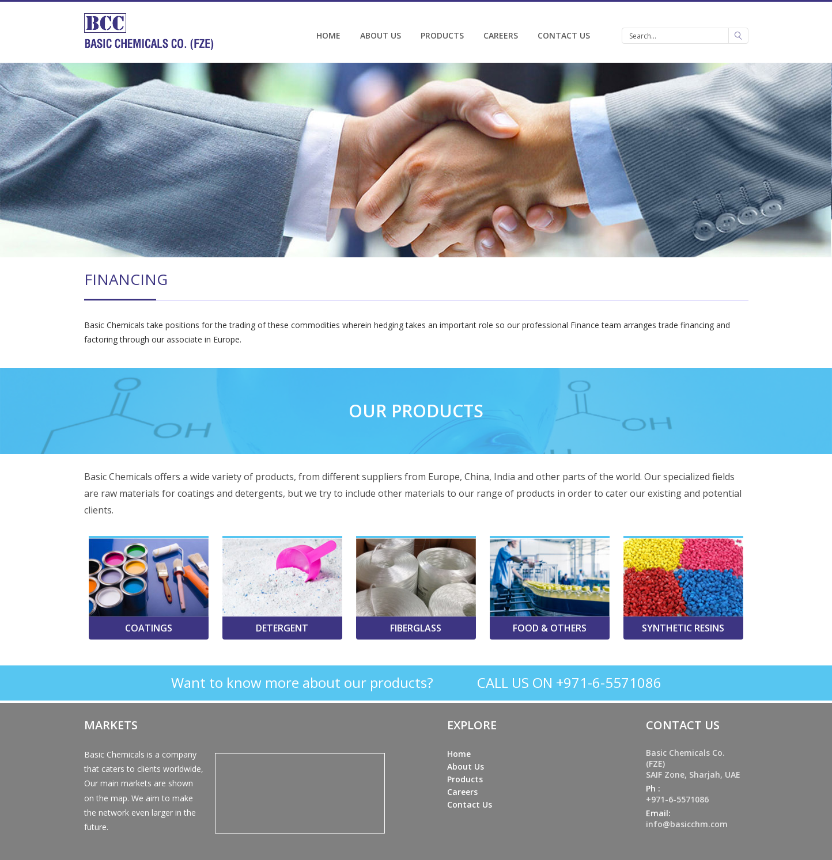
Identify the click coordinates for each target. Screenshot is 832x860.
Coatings (148, 628)
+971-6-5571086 (677, 799)
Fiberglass (415, 628)
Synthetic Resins (683, 628)
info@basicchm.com (687, 824)
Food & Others (550, 628)
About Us (380, 35)
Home (328, 35)
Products (442, 35)
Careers (500, 35)
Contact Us (564, 35)
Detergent (282, 628)
